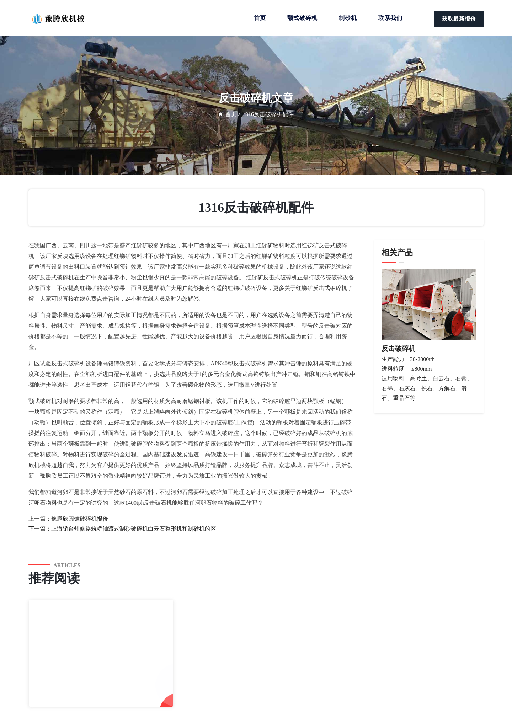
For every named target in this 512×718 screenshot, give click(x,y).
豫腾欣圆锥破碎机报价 (79, 519)
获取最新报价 (459, 19)
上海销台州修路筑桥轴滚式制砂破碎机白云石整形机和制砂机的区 (133, 529)
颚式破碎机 (302, 18)
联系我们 (390, 18)
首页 (260, 18)
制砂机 (348, 18)
